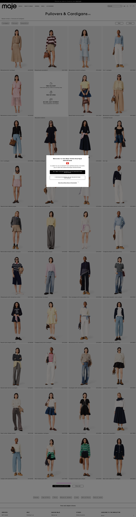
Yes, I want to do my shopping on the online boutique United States (68, 172)
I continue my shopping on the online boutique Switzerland (68, 178)
